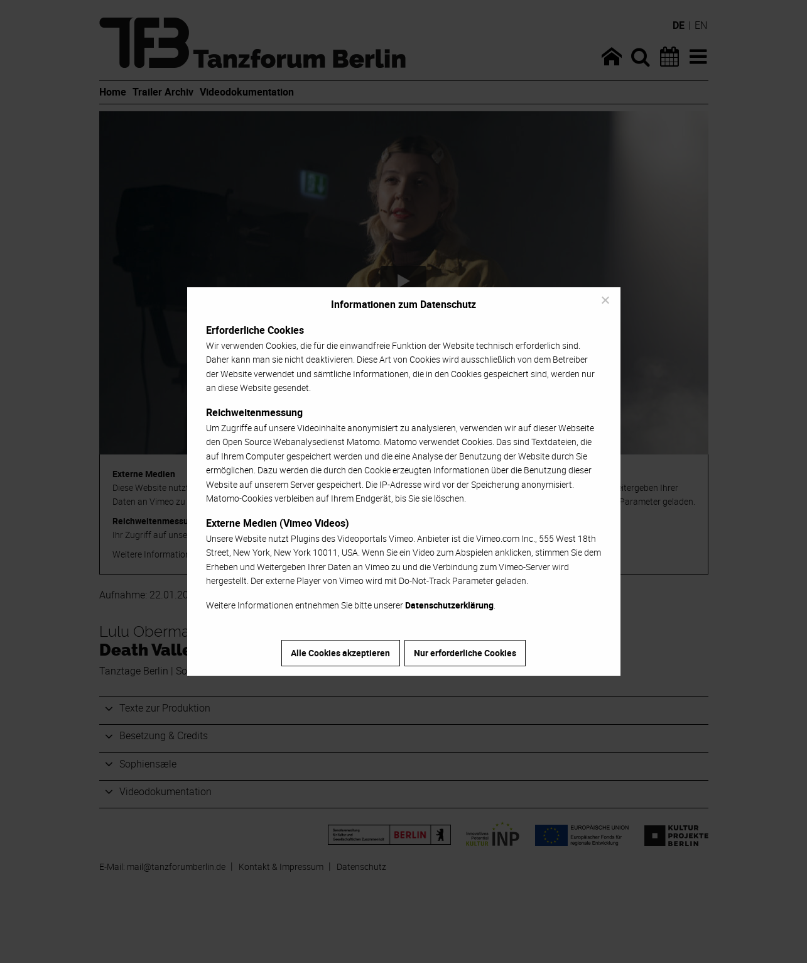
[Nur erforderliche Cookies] (604, 300)
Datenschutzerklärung (449, 605)
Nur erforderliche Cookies (465, 653)
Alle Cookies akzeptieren (340, 653)
